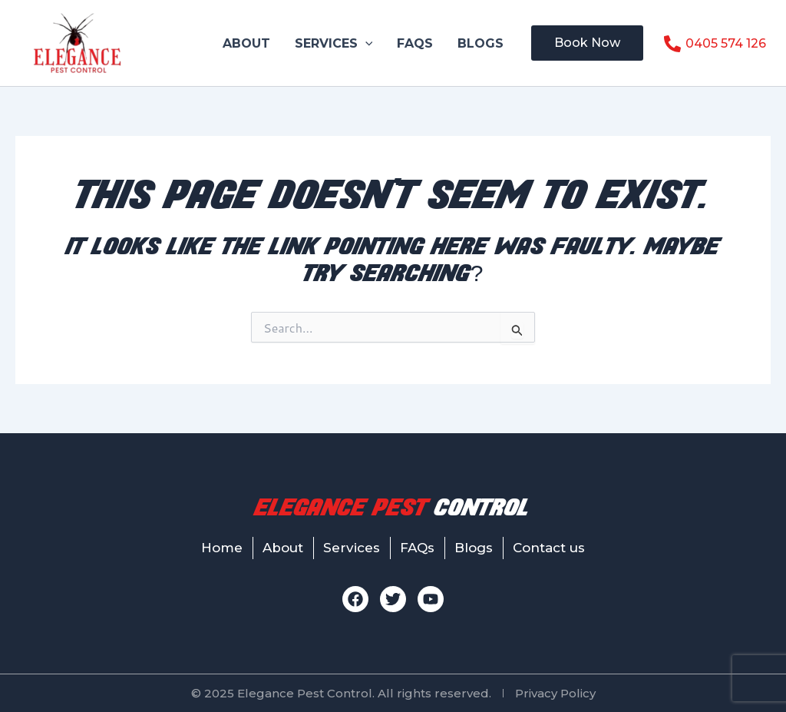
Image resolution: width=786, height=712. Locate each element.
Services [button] (334, 43)
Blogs (480, 43)
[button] (365, 43)
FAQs (415, 43)
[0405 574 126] (715, 43)
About (246, 43)
